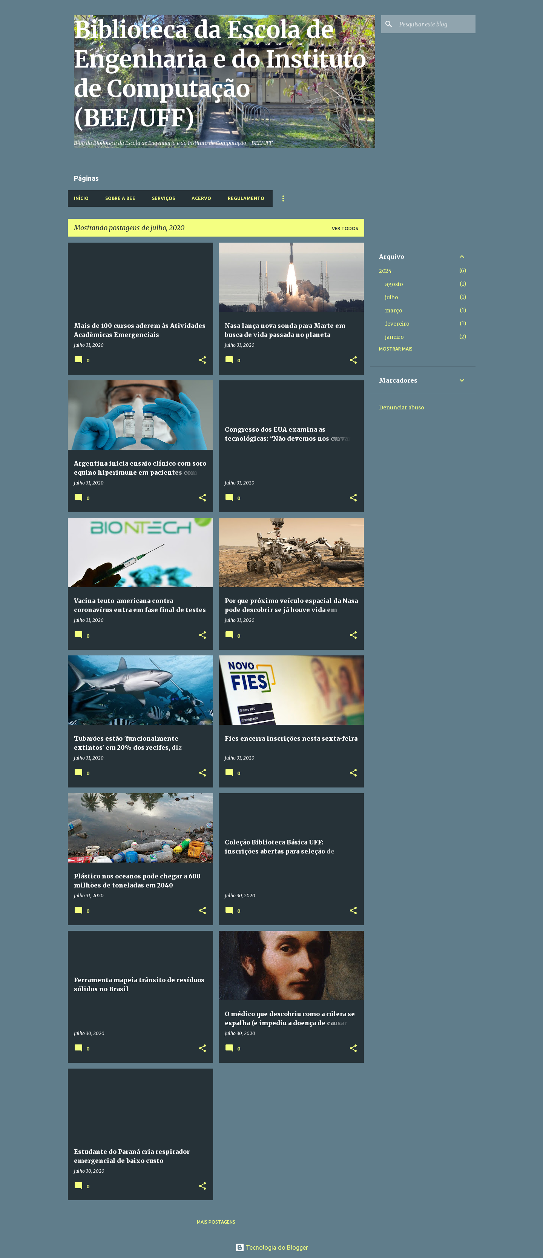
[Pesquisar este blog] (436, 24)
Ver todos (345, 228)
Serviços (163, 198)
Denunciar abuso (401, 407)
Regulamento (246, 198)
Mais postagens (216, 1222)
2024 (385, 271)
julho (391, 297)
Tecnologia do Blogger (271, 1247)
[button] (202, 360)
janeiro (394, 337)
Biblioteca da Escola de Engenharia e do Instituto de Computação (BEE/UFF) (220, 74)
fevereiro (397, 323)
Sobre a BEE (120, 198)
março (393, 310)
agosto (394, 284)
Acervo (201, 198)
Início (81, 198)
